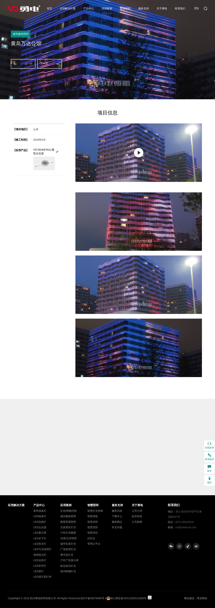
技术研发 (137, 516)
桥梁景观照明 (68, 521)
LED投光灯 (39, 543)
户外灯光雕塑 (68, 532)
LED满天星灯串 (42, 576)
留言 (209, 468)
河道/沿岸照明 (68, 538)
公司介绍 (137, 510)
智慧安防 (92, 527)
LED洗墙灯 (39, 521)
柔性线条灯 (39, 510)
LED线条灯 (39, 516)
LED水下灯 (39, 538)
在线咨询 (209, 445)
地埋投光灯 (39, 554)
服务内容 (117, 510)
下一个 (49, 64)
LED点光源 (39, 527)
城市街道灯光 (68, 543)
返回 (209, 480)
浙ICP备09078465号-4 (93, 598)
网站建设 (189, 598)
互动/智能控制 (68, 510)
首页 (49, 8)
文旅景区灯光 (68, 527)
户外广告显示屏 (69, 560)
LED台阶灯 (39, 560)
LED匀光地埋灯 (42, 549)
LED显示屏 (39, 532)
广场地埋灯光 (68, 549)
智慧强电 (92, 516)
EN (196, 8)
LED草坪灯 (39, 565)
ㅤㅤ (16, 511)
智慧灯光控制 (95, 510)
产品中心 (88, 8)
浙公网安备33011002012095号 (126, 598)
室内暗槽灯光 (68, 571)
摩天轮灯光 (66, 554)
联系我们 (180, 8)
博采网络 (202, 598)
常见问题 (117, 527)
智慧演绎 (92, 521)
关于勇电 (162, 8)
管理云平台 (93, 543)
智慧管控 (92, 532)
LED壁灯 (38, 571)
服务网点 (117, 521)
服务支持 (143, 8)
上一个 (23, 64)
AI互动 (91, 538)
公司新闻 (137, 521)
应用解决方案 (68, 8)
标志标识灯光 (68, 565)
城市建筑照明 (68, 516)
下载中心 (117, 516)
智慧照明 (125, 8)
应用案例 (107, 8)
